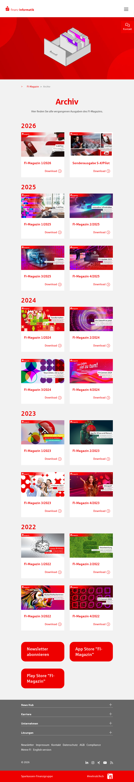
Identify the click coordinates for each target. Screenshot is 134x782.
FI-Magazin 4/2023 (86, 503)
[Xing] (99, 763)
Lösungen (67, 732)
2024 (28, 300)
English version (42, 749)
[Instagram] (93, 763)
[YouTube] (105, 763)
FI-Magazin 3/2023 (37, 503)
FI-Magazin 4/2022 (86, 616)
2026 (28, 125)
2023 (28, 413)
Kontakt (127, 26)
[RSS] (111, 763)
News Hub (67, 705)
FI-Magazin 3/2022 (37, 616)
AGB (82, 744)
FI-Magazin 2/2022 (86, 564)
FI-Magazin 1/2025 (37, 224)
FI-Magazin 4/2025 (86, 276)
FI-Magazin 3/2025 (37, 276)
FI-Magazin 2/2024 (86, 337)
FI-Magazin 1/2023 (37, 451)
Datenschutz (70, 744)
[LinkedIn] (86, 763)
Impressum (42, 744)
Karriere (67, 714)
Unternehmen (67, 723)
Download (51, 171)
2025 (28, 187)
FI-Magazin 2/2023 (86, 451)
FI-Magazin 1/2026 (37, 163)
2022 (28, 527)
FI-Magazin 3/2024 (37, 390)
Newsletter (27, 744)
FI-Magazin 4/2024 (86, 390)
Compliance (94, 744)
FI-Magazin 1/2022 (37, 564)
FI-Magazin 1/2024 (37, 337)
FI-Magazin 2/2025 (86, 224)
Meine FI (26, 749)
